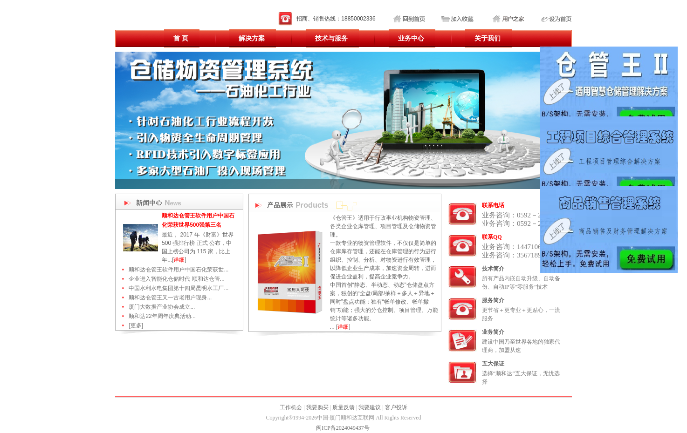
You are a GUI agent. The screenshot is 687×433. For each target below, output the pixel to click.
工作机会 (291, 407)
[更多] (136, 325)
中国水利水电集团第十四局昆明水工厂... (178, 288)
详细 (179, 260)
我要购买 (317, 407)
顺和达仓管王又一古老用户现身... (170, 297)
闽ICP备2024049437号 (343, 428)
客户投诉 (396, 407)
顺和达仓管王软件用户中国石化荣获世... (178, 269)
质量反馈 (343, 407)
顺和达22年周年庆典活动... (162, 316)
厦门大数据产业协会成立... (162, 307)
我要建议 (369, 407)
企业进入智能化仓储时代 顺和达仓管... (176, 279)
